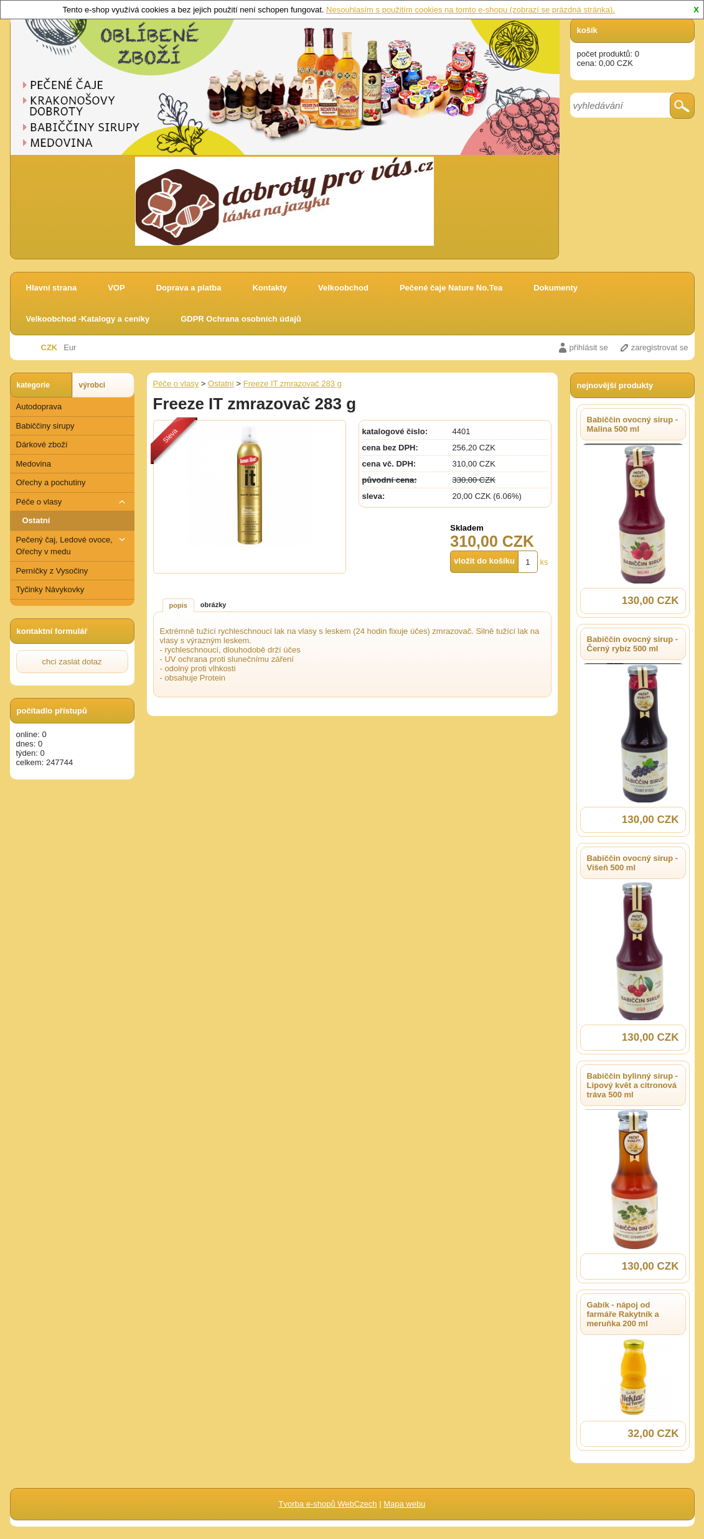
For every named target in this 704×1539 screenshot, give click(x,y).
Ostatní (36, 520)
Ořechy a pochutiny (51, 482)
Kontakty (269, 287)
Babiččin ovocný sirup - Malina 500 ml (632, 424)
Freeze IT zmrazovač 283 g (292, 383)
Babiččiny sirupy (45, 425)
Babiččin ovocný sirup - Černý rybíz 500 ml (632, 644)
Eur (69, 347)
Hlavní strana (51, 287)
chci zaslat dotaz (71, 661)
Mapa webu (404, 1504)
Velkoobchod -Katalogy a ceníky (88, 318)
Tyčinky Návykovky (50, 589)
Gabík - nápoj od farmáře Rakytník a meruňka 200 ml (623, 1314)
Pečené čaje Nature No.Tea (451, 287)
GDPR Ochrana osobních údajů (241, 318)
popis (178, 605)
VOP (116, 287)
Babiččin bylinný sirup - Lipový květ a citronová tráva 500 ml (632, 1085)
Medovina (33, 463)
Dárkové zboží (42, 444)
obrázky (213, 604)
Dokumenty (555, 287)
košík (587, 30)
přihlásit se (589, 347)
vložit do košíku (484, 560)
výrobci (92, 385)
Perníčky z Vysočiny (52, 570)
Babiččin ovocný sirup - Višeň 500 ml (632, 862)
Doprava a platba (189, 287)
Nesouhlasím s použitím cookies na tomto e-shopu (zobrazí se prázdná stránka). (470, 9)
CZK (49, 347)
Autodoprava (39, 406)
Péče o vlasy (72, 502)
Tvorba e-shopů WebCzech (328, 1504)
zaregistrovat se (659, 347)
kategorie (33, 385)
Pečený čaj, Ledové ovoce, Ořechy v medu (72, 545)
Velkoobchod (343, 287)
